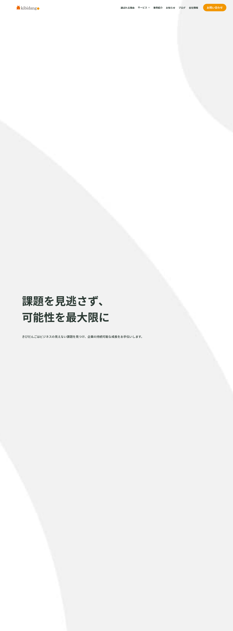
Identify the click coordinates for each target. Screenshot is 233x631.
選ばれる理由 (128, 7)
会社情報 (193, 7)
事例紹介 (158, 7)
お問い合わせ (215, 7)
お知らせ (170, 7)
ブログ (182, 7)
